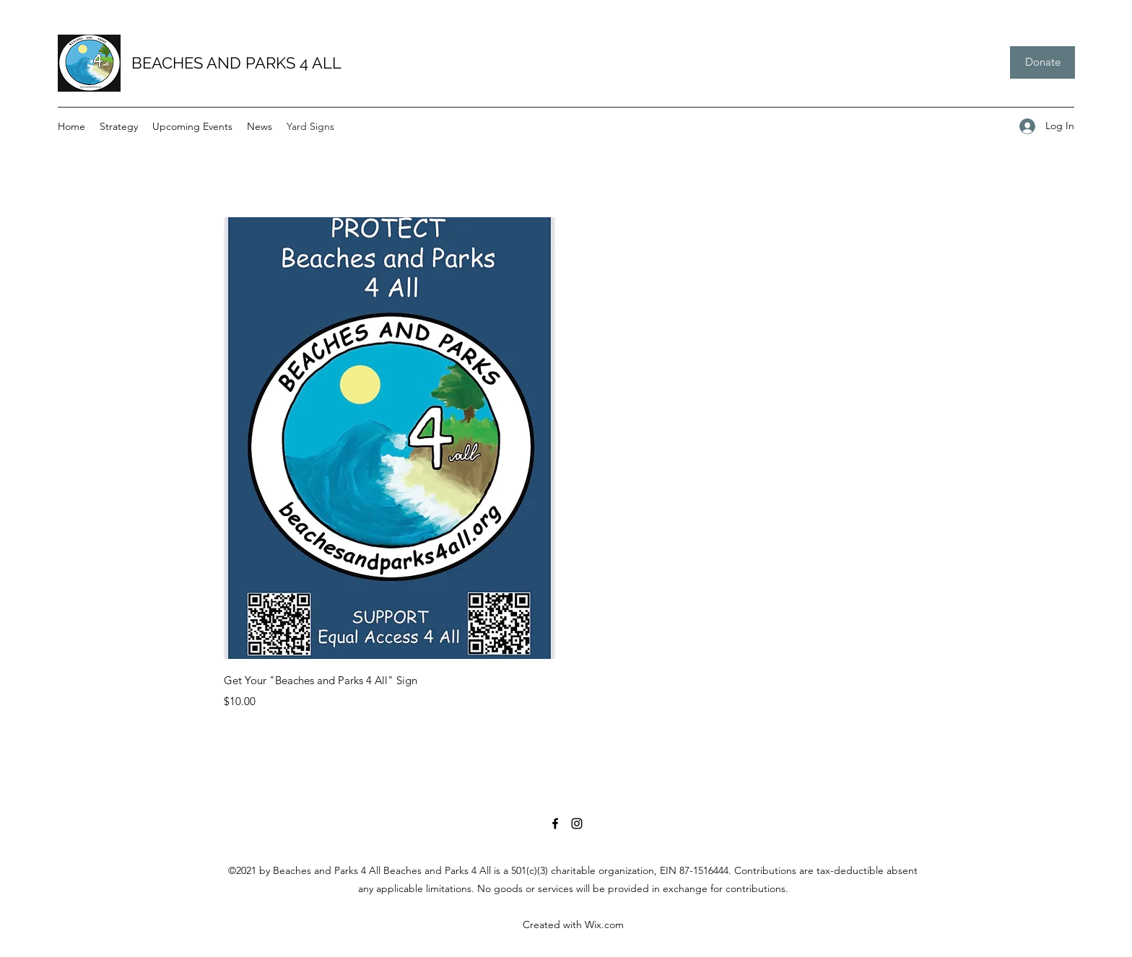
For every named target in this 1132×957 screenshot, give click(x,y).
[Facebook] (555, 823)
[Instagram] (577, 823)
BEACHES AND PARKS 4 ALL (236, 62)
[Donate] (1042, 62)
